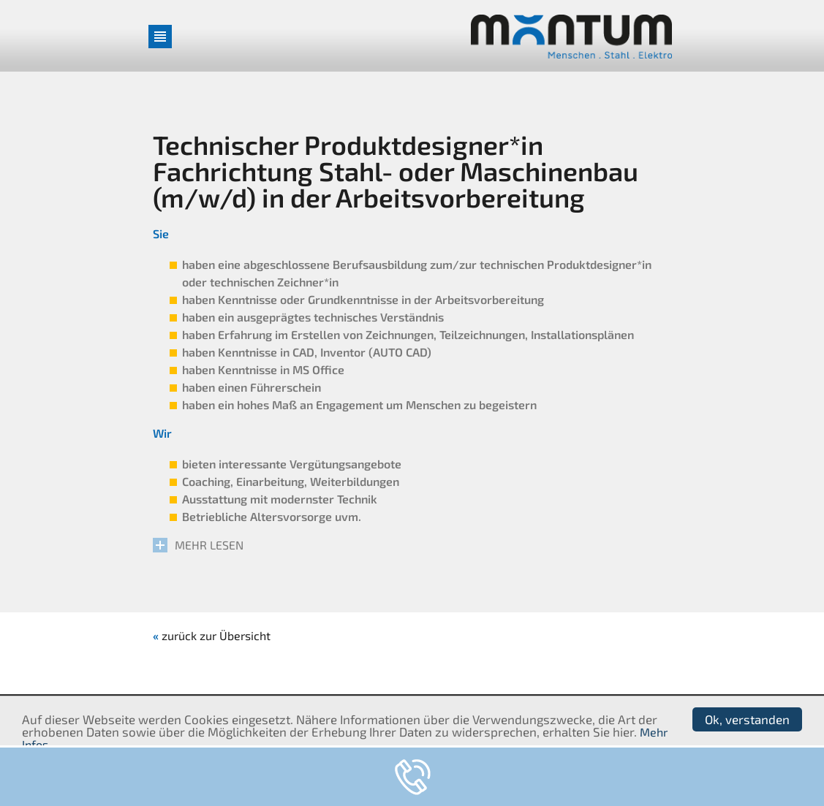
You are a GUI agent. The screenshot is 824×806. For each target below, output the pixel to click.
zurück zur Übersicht (216, 635)
